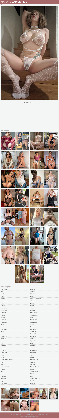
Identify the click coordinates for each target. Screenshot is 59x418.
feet (2, 374)
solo (32, 369)
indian (32, 301)
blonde (3, 319)
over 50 (33, 334)
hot (31, 296)
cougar (3, 348)
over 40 (33, 331)
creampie (4, 352)
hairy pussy (34, 291)
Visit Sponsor (28, 102)
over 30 (33, 329)
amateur (4, 289)
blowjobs (4, 322)
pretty (32, 343)
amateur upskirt (35, 378)
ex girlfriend (5, 366)
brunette (4, 329)
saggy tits (33, 350)
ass (2, 296)
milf (31, 317)
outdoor (33, 327)
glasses (3, 381)
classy (3, 341)
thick (32, 374)
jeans (32, 303)
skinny (32, 364)
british (3, 327)
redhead (33, 348)
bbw (2, 303)
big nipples (34, 322)
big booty (4, 310)
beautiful (4, 308)
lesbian (32, 310)
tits (31, 376)
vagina (32, 381)
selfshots (33, 352)
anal (2, 291)
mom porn (33, 319)
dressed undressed (7, 359)
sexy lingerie (34, 312)
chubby (3, 338)
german (3, 378)
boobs (3, 324)
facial (3, 369)
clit (2, 343)
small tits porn (34, 366)
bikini (3, 315)
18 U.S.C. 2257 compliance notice (39, 414)
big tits (3, 312)
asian (3, 294)
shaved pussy (34, 359)
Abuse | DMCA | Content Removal (20, 414)
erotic (3, 364)
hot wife (33, 383)
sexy (32, 357)
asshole (4, 298)
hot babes (4, 301)
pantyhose (33, 341)
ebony (3, 362)
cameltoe (4, 336)
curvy (3, 357)
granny (32, 289)
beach (3, 305)
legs (32, 308)
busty (3, 331)
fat (2, 371)
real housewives (35, 298)
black (3, 317)
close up (4, 345)
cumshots (4, 355)
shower (32, 362)
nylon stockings (35, 371)
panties (32, 338)
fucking (3, 376)
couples (4, 350)
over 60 (33, 336)
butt (2, 334)
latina (32, 305)
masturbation (34, 315)
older (32, 324)
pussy (32, 345)
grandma (4, 383)
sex (31, 355)
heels (32, 294)
